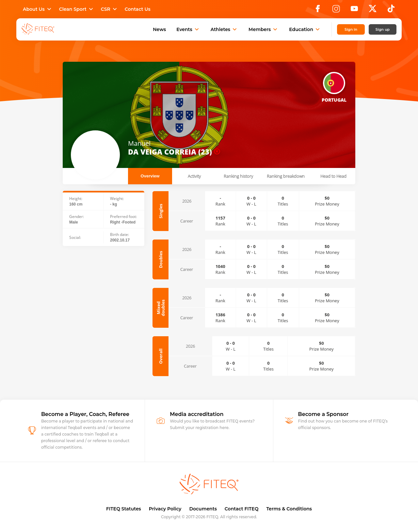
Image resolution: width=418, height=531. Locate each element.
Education (305, 29)
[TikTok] (391, 10)
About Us (38, 9)
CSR (109, 9)
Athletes (224, 29)
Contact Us (138, 9)
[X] (373, 10)
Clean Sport (76, 9)
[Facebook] (318, 10)
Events (188, 29)
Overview (150, 176)
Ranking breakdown (286, 176)
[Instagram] (336, 10)
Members (264, 29)
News (159, 29)
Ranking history (238, 176)
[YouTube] (354, 10)
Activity (194, 176)
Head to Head (333, 176)
